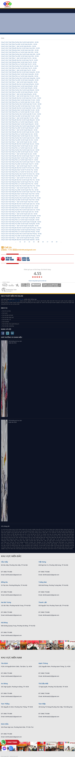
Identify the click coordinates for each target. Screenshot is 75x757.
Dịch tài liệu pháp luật (8, 317)
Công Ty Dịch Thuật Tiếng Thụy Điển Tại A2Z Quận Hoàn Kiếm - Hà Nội (20, 56)
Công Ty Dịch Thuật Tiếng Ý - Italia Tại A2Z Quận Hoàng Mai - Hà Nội (19, 82)
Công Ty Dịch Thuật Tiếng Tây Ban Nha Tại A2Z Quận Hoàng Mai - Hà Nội (20, 78)
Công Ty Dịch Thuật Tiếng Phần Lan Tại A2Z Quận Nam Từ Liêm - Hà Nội (20, 102)
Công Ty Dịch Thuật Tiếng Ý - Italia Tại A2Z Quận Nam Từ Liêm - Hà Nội (20, 96)
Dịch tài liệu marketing (8, 326)
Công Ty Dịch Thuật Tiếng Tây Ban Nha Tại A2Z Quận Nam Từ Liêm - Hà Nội (21, 104)
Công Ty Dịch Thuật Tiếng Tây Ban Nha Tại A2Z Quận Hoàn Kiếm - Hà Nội (20, 54)
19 (56, 241)
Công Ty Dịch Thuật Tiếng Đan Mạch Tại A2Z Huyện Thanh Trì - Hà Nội (19, 158)
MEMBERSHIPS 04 (25, 285)
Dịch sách (5, 313)
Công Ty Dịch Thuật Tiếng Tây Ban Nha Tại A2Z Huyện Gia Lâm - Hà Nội (20, 150)
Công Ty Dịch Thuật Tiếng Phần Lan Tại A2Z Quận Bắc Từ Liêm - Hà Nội (20, 112)
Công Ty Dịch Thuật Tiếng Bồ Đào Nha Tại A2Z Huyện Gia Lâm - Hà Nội (20, 144)
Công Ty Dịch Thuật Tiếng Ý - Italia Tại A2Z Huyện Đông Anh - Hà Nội (19, 130)
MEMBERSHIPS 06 (51, 285)
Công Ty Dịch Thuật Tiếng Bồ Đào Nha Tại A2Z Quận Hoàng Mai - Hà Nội (20, 72)
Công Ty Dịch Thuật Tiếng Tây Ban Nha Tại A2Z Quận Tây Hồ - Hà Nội (19, 66)
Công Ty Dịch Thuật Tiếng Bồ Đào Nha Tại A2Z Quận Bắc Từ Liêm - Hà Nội (21, 108)
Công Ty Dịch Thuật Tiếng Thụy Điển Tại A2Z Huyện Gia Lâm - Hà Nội (19, 152)
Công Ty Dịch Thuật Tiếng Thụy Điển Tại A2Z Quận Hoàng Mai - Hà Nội (20, 80)
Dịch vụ (4, 308)
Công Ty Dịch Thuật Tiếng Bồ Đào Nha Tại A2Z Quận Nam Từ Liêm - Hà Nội (21, 98)
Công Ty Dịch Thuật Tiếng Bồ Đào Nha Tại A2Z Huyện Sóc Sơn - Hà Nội (20, 132)
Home (2, 38)
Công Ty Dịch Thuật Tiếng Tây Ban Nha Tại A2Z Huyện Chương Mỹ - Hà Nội (21, 221)
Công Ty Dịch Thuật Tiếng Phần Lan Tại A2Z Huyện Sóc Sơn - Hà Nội (19, 134)
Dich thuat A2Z (5, 756)
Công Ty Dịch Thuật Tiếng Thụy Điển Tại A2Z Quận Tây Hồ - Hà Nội (19, 68)
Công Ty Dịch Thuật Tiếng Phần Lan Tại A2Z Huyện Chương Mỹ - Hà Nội (20, 219)
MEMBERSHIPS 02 (11, 285)
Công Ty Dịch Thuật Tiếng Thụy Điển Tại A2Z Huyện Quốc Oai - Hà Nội (19, 211)
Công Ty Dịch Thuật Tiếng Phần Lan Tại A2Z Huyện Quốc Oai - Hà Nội (19, 207)
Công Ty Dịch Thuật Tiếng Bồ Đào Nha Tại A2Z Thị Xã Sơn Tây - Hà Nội (20, 167)
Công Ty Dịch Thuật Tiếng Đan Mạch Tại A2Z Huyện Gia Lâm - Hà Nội (19, 146)
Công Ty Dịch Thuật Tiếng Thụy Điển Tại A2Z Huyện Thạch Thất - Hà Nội (20, 199)
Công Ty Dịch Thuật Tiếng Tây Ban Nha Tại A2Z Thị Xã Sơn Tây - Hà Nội (20, 174)
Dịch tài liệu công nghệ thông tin (10, 323)
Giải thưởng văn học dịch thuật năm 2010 (15, 421)
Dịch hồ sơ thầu (6, 311)
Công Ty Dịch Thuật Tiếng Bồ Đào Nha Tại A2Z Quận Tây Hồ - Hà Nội (19, 60)
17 (47, 241)
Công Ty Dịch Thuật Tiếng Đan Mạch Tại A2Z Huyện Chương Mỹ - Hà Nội (20, 217)
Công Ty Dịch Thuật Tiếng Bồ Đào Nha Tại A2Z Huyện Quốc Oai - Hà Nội (20, 203)
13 (29, 241)
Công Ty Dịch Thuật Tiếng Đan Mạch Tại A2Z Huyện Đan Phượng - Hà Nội (20, 229)
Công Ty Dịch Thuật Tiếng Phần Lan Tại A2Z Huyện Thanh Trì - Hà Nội (19, 159)
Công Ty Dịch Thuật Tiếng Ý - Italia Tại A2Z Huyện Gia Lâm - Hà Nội (19, 154)
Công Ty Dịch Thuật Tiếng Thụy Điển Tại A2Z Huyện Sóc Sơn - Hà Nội (19, 140)
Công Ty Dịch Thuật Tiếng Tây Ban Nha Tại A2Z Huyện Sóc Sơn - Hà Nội (20, 138)
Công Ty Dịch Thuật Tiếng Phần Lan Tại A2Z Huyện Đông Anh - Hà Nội (19, 122)
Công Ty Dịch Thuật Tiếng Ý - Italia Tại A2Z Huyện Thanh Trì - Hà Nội (19, 166)
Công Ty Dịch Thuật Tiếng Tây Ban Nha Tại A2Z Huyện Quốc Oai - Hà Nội (20, 209)
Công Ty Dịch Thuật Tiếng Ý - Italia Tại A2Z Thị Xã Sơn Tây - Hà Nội (19, 177)
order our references (25, 259)
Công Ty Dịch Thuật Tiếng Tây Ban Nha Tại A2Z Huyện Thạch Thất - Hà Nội (21, 197)
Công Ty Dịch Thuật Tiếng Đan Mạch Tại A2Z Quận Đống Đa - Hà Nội (19, 86)
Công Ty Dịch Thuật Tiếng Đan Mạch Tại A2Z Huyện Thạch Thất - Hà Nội (20, 193)
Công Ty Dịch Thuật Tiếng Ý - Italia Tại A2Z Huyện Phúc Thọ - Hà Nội (19, 187)
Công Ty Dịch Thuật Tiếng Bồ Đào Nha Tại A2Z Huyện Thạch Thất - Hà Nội (20, 191)
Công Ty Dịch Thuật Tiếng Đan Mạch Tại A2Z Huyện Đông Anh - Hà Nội (19, 124)
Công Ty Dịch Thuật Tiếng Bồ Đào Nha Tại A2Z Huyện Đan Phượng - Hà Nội (21, 227)
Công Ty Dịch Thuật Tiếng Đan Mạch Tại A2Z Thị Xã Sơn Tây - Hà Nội (19, 169)
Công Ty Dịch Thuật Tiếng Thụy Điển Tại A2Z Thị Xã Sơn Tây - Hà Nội (19, 175)
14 (33, 241)
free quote (9, 259)
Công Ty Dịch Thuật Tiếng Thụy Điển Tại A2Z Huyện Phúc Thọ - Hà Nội (19, 190)
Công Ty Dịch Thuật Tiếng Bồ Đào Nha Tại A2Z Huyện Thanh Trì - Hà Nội (20, 156)
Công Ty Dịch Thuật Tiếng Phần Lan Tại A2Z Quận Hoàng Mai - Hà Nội (19, 76)
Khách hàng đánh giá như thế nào (37, 280)
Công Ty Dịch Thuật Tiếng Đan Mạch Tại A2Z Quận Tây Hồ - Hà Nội (19, 62)
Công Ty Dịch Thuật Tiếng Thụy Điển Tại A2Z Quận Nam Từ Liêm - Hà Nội (20, 106)
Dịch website (5, 321)
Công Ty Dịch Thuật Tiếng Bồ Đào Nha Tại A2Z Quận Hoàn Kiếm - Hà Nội (20, 48)
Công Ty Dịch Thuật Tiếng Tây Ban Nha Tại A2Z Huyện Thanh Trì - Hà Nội (20, 162)
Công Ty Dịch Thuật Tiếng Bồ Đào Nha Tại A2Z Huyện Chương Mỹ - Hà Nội (21, 215)
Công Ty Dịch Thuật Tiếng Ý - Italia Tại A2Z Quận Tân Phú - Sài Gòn (19, 58)
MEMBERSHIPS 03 (18, 285)
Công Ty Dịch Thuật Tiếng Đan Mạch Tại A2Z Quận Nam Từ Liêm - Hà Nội (20, 100)
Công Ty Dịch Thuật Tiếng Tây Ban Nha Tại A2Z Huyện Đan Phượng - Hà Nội (21, 233)
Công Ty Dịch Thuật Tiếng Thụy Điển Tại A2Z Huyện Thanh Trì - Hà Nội (19, 164)
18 (52, 241)
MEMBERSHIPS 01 (4, 285)
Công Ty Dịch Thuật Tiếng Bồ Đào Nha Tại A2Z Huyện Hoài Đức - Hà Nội (20, 239)
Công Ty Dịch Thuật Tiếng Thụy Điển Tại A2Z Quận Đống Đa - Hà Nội (19, 92)
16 (43, 241)
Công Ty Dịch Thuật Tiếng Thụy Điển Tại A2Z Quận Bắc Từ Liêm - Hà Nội (20, 116)
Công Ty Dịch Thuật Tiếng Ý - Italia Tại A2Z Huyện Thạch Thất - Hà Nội (19, 201)
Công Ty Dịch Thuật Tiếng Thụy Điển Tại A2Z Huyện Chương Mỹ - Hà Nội (20, 223)
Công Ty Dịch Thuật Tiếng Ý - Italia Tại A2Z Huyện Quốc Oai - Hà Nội (19, 213)
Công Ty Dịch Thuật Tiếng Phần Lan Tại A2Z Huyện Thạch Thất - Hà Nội (20, 195)
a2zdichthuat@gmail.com (26, 250)
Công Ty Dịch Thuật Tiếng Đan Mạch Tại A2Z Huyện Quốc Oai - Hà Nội (19, 205)
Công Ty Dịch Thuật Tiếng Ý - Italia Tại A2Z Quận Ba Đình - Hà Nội (18, 46)
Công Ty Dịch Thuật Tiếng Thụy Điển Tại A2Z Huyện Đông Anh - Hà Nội (20, 128)
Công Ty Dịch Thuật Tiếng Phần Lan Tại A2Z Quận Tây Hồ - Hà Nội (18, 64)
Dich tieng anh (7, 4)
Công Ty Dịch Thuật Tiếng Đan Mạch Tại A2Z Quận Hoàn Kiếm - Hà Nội (20, 50)
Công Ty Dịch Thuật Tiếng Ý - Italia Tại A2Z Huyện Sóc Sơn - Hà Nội (19, 142)
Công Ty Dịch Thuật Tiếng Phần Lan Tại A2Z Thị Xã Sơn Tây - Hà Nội (19, 172)
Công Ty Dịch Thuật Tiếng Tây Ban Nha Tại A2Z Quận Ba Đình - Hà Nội (20, 42)
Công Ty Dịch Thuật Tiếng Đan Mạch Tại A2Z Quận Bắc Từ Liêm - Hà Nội (20, 110)
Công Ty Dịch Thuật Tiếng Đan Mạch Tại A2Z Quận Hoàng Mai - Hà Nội (19, 74)
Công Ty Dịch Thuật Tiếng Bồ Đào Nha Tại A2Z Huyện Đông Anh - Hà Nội (20, 120)
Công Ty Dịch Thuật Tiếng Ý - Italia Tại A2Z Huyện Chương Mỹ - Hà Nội (20, 225)
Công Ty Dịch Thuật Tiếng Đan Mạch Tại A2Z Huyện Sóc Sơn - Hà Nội (19, 136)
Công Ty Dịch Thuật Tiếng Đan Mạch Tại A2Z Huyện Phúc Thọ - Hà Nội (19, 182)
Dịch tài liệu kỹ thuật (7, 315)
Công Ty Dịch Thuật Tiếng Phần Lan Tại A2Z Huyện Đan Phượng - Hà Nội (20, 231)
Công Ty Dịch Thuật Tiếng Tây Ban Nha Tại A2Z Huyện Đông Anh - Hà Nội (20, 126)
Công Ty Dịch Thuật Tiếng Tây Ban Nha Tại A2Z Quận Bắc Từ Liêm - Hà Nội (21, 114)
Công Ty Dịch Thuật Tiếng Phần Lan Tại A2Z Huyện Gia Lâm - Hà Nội (19, 148)
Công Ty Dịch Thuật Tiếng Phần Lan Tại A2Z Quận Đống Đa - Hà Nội (19, 88)
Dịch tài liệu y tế (6, 319)
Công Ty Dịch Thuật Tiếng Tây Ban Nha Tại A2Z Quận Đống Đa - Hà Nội (20, 90)
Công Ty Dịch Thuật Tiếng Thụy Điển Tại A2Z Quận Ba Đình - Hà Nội (19, 44)
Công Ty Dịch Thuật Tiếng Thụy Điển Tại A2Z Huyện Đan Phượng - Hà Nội (20, 235)
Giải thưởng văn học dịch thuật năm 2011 (15, 342)
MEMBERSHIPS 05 (36, 285)
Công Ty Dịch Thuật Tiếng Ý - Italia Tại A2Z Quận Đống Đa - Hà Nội (18, 94)
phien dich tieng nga (14, 301)
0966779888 (12, 742)
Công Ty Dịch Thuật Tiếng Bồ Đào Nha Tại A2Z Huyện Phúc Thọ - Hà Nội (20, 179)
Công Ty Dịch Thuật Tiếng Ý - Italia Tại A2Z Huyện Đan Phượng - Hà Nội (20, 237)
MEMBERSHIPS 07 (9, 289)
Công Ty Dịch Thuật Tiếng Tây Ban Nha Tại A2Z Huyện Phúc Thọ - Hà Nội (20, 185)
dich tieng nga (19, 299)
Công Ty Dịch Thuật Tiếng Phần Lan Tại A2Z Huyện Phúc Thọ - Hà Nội (19, 183)
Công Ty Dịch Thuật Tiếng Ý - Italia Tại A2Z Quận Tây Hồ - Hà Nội (18, 70)
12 (24, 241)
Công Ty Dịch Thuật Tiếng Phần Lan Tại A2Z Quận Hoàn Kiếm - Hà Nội (19, 52)
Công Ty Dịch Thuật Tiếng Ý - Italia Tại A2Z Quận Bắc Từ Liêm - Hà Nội (19, 118)
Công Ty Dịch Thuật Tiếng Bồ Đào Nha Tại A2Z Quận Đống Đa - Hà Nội (20, 84)
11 (20, 241)
